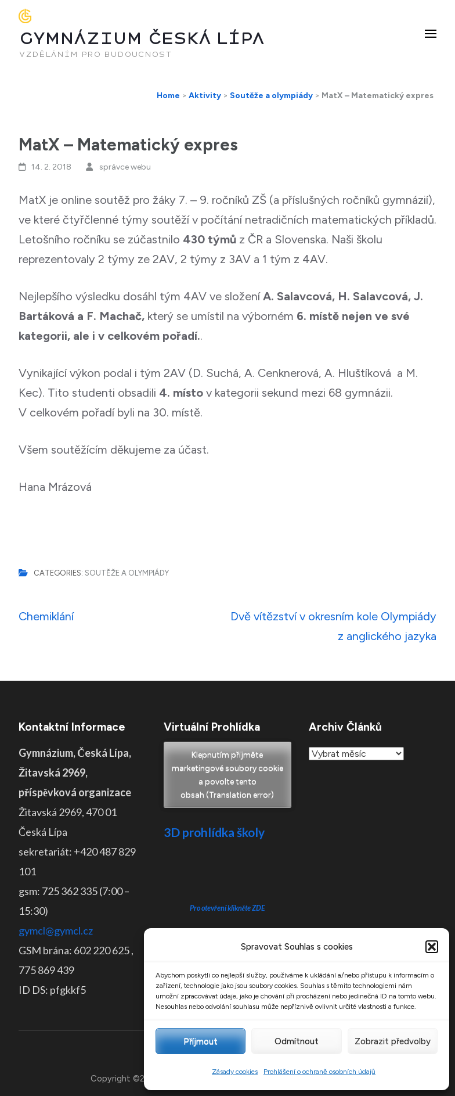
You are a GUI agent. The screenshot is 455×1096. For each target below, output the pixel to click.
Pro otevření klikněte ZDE (228, 908)
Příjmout (200, 1041)
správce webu (125, 167)
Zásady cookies (235, 1072)
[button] (432, 947)
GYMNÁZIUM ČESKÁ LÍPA (142, 38)
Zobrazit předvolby (393, 1041)
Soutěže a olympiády (127, 573)
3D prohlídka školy (214, 832)
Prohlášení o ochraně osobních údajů (319, 1072)
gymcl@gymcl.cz (56, 930)
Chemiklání (46, 616)
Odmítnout (297, 1041)
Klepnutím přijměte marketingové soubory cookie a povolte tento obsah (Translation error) (227, 775)
